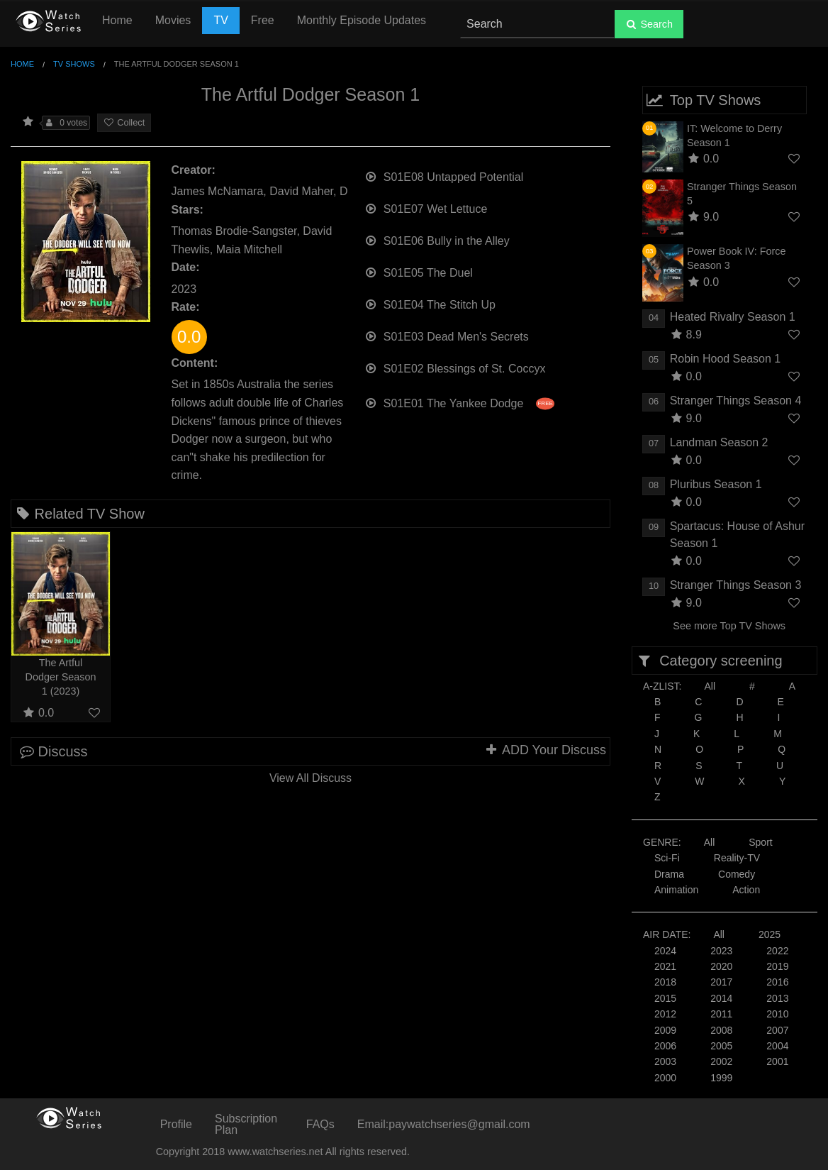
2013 (777, 998)
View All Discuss (310, 778)
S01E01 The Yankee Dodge (459, 401)
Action (746, 889)
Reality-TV (737, 857)
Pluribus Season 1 (716, 484)
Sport (760, 842)
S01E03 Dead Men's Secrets (446, 335)
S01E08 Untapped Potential (444, 175)
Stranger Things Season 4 (736, 400)
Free (262, 20)
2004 (777, 1046)
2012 (665, 1014)
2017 (721, 982)
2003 (665, 1061)
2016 (777, 982)
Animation (676, 889)
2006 (665, 1046)
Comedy (736, 874)
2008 (721, 1030)
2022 (777, 950)
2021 (665, 966)
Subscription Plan (246, 1124)
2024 (665, 950)
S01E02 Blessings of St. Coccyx (455, 367)
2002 (721, 1061)
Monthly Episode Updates (361, 20)
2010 (777, 1014)
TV (220, 20)
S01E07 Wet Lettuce (426, 207)
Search (649, 24)
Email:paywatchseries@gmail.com (443, 1124)
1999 (721, 1077)
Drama (669, 874)
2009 (665, 1030)
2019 (777, 966)
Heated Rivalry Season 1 (732, 317)
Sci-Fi (667, 857)
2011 (721, 1014)
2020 (721, 966)
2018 (665, 982)
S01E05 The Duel (418, 271)
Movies (173, 20)
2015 (665, 998)
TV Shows (74, 64)
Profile (176, 1124)
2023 (721, 950)
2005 (721, 1046)
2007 (777, 1030)
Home (117, 20)
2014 (721, 998)
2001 (777, 1061)
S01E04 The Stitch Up (430, 303)
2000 (665, 1077)
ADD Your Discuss (545, 750)
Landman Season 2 (719, 442)
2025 (770, 934)
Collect (124, 122)
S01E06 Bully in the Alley (437, 239)
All (709, 686)
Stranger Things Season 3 (736, 585)
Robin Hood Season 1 (725, 359)
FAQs (320, 1124)
